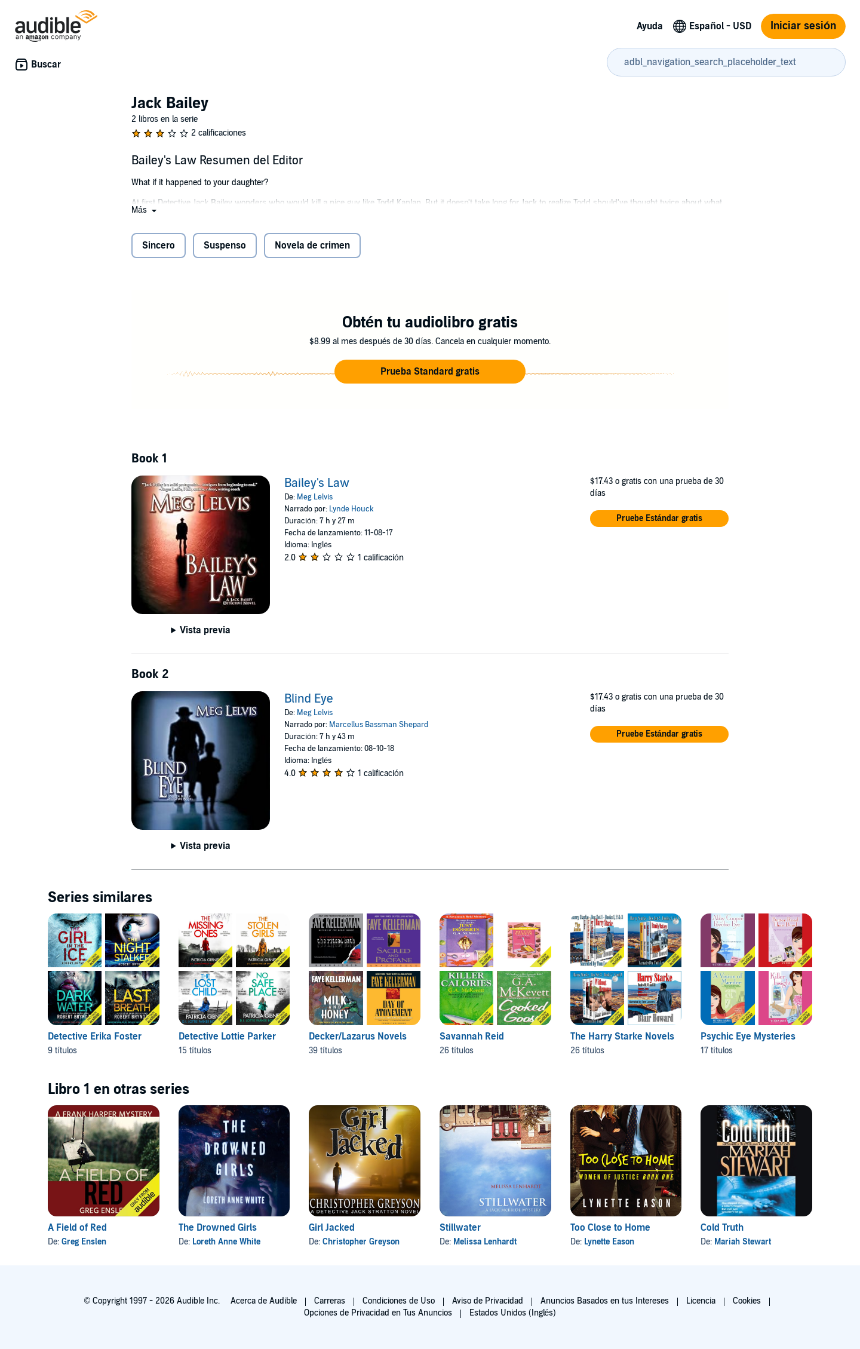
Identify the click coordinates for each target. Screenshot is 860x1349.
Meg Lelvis (315, 497)
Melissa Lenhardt (485, 1242)
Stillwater (460, 1228)
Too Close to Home (610, 1228)
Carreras (329, 1301)
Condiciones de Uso (399, 1301)
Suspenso (225, 246)
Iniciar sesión (803, 26)
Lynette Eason (609, 1242)
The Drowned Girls (218, 1228)
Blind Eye (308, 699)
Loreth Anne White (226, 1242)
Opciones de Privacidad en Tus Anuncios (378, 1313)
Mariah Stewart (742, 1242)
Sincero (158, 246)
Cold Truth (722, 1228)
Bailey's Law (316, 483)
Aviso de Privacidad (487, 1301)
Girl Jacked (332, 1228)
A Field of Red (77, 1228)
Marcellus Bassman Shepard (378, 724)
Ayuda (650, 26)
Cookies (747, 1301)
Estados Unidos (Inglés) (513, 1313)
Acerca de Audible (264, 1301)
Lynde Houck (351, 509)
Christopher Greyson (361, 1242)
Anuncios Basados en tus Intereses (604, 1301)
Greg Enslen (84, 1242)
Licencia (700, 1301)
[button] (145, 210)
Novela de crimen (312, 246)
